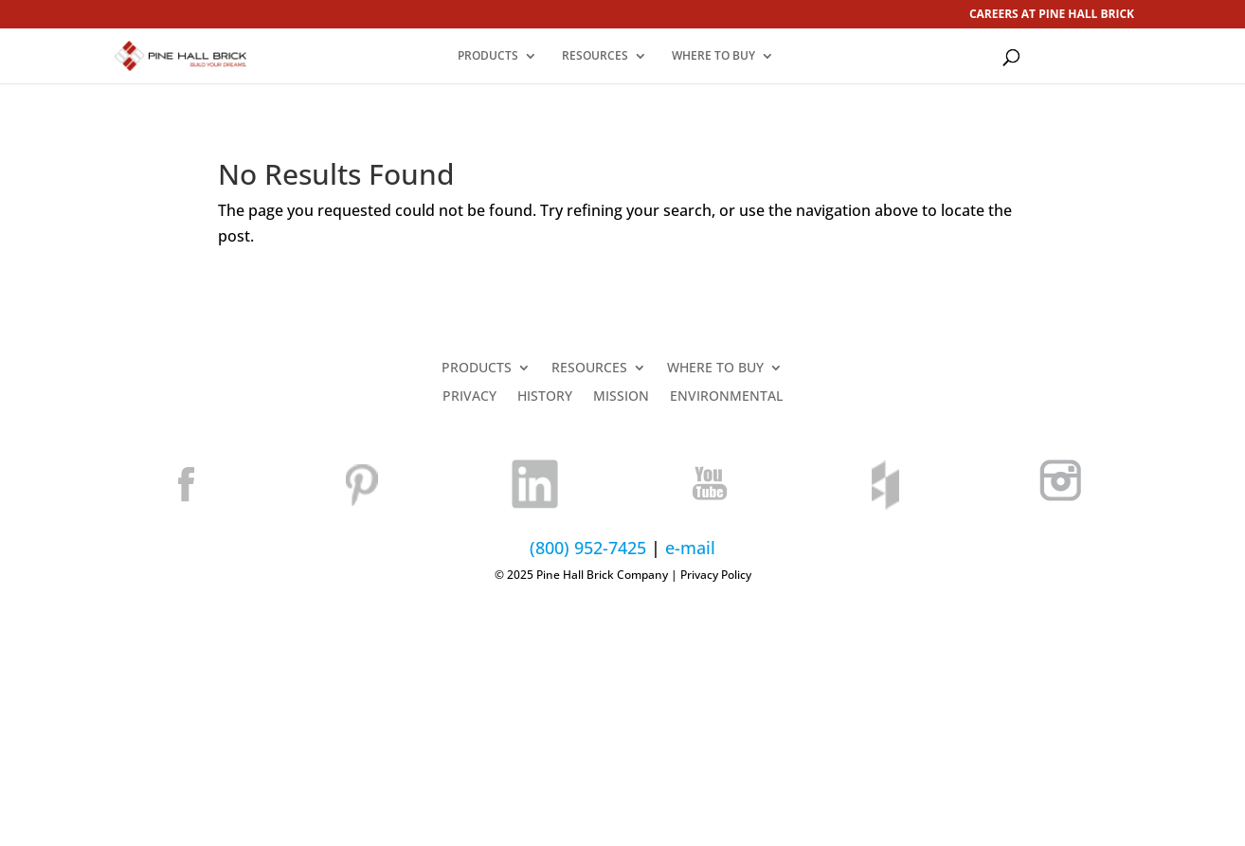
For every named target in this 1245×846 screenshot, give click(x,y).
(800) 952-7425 (588, 547)
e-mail (690, 547)
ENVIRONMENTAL (726, 397)
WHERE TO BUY (713, 56)
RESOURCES (595, 56)
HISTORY (544, 397)
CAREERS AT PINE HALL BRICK (1051, 15)
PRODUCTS (488, 56)
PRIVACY (469, 397)
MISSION (621, 397)
